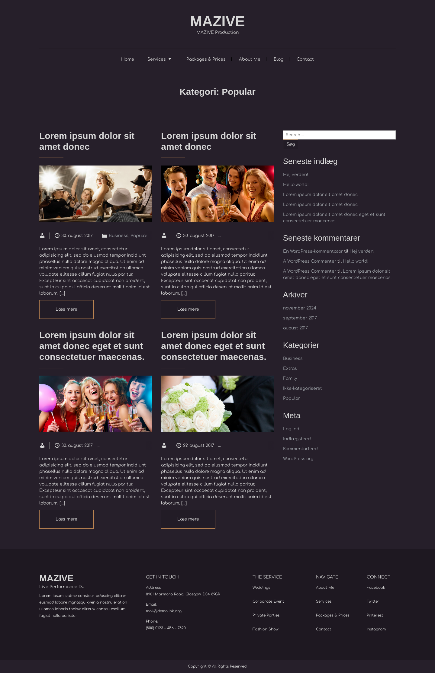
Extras (259, 235)
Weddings (261, 587)
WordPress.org (298, 459)
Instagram (376, 629)
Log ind (291, 429)
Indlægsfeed (297, 439)
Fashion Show (266, 629)
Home (127, 59)
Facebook (376, 587)
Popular (138, 235)
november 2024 (299, 308)
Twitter (373, 601)
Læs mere (66, 309)
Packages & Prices (206, 59)
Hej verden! (295, 174)
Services (156, 59)
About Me (249, 59)
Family (290, 378)
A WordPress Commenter (309, 261)
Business (118, 235)
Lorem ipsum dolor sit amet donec (320, 194)
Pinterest (375, 615)
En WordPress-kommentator (313, 251)
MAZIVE (217, 21)
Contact (305, 59)
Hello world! (296, 184)
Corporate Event (268, 601)
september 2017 (300, 318)
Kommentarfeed (300, 449)
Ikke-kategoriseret (302, 388)
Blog (278, 59)
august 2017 (295, 328)
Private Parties (266, 615)
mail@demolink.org (164, 611)
